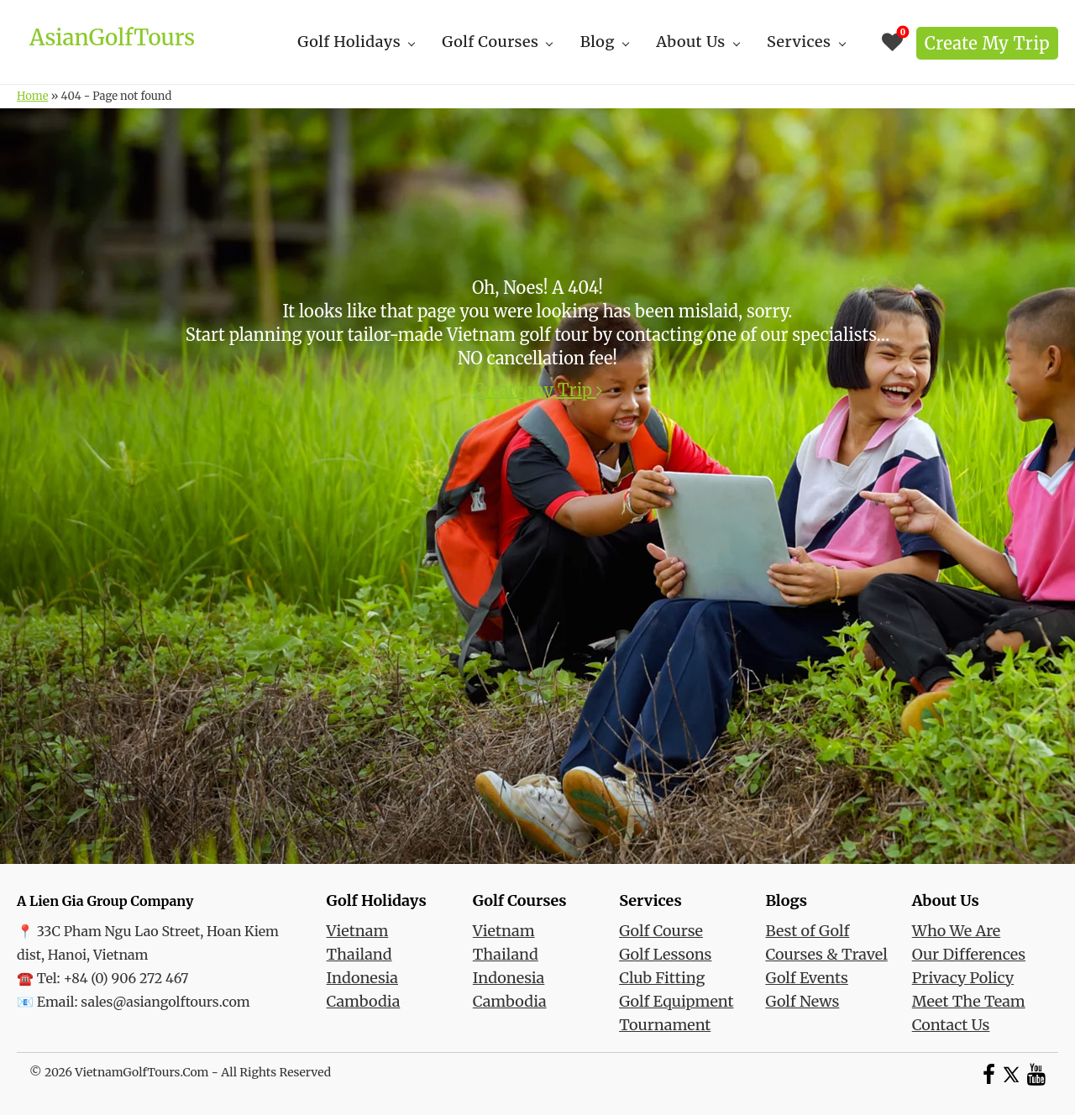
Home (32, 96)
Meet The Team (968, 1001)
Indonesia (362, 977)
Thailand (359, 954)
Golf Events (806, 977)
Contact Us (951, 1024)
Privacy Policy (963, 977)
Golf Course (661, 930)
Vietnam (358, 930)
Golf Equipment (676, 1001)
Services (799, 41)
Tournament (665, 1024)
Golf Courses (490, 41)
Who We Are (956, 930)
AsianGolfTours (112, 37)
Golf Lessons (665, 954)
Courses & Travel (826, 954)
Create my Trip (987, 43)
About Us (691, 41)
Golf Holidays (349, 41)
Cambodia (364, 1001)
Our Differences (968, 954)
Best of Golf (807, 930)
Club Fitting (662, 977)
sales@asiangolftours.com (165, 1001)
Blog (597, 41)
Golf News (802, 1001)
